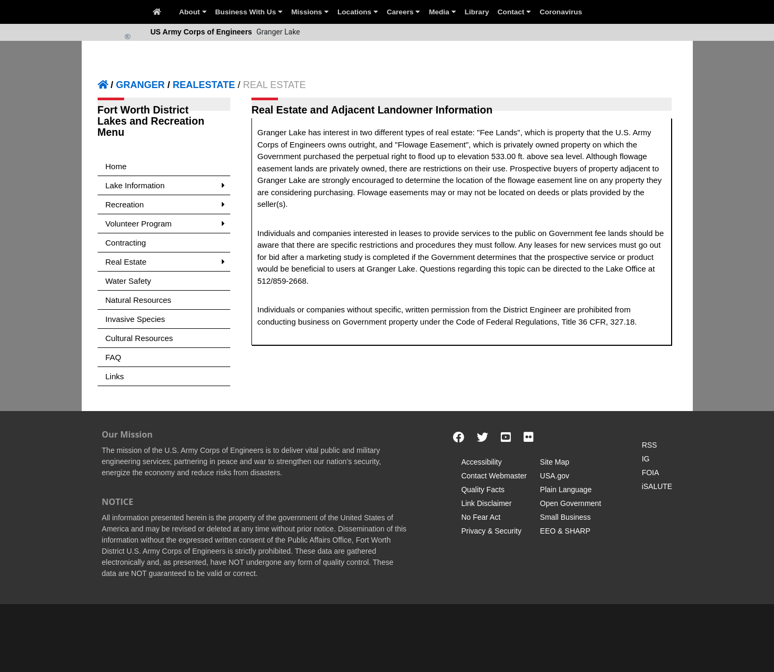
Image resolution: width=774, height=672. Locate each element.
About (193, 12)
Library (477, 12)
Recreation (165, 204)
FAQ (113, 357)
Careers (403, 12)
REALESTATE (204, 85)
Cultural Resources (139, 338)
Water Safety (128, 280)
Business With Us (249, 12)
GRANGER (140, 85)
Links (115, 376)
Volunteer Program (165, 223)
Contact (514, 12)
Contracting (126, 242)
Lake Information (165, 185)
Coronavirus (561, 12)
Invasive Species (136, 319)
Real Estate (165, 261)
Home (116, 166)
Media (442, 12)
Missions (310, 12)
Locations (357, 12)
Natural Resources (138, 299)
